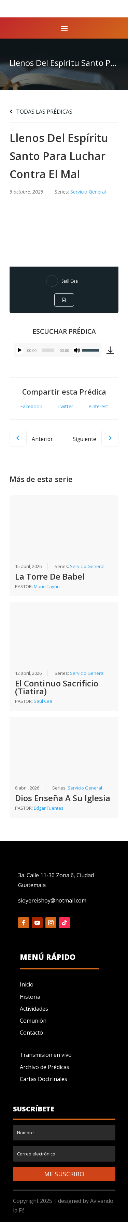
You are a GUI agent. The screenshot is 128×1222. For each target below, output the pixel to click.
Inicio (26, 984)
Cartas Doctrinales (43, 1079)
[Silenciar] (76, 350)
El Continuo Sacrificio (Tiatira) (56, 687)
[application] (57, 350)
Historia (30, 996)
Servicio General (88, 191)
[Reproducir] (19, 350)
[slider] (48, 350)
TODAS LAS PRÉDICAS (41, 111)
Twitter (65, 406)
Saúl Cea (69, 281)
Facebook (31, 406)
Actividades (34, 1008)
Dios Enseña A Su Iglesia (62, 798)
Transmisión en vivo (46, 1054)
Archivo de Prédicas (44, 1067)
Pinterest (98, 406)
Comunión (33, 1020)
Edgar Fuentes (48, 808)
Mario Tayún (47, 586)
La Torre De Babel (50, 576)
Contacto (31, 1032)
